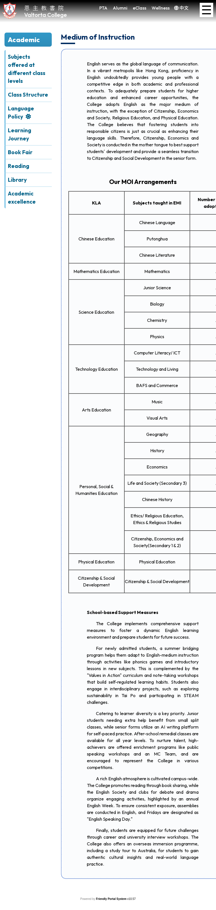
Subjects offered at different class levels (26, 68)
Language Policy (21, 112)
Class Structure (28, 94)
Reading (18, 166)
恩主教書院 (45, 8)
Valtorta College (45, 14)
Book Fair (20, 152)
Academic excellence (22, 197)
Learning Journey (19, 134)
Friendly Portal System (111, 898)
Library (17, 179)
